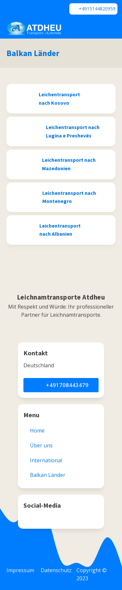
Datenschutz (56, 570)
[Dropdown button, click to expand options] (92, 28)
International (46, 460)
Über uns (41, 445)
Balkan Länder (33, 53)
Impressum (20, 570)
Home (37, 430)
